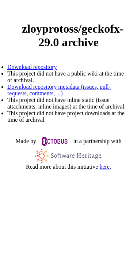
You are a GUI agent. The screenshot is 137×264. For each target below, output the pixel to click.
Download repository (32, 67)
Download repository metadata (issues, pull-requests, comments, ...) (59, 90)
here (104, 167)
